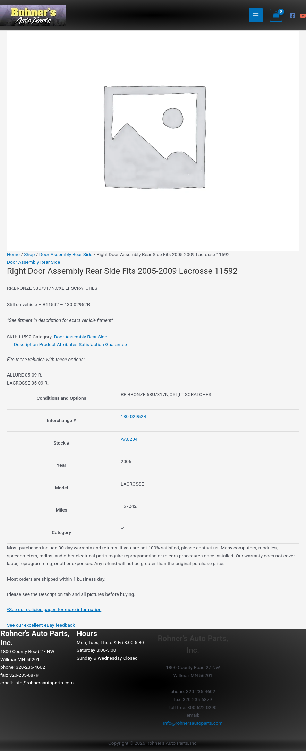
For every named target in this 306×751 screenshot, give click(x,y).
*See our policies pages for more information (54, 609)
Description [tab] (26, 344)
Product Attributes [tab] (58, 344)
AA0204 (129, 439)
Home (13, 254)
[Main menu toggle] (256, 15)
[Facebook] (292, 15)
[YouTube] (303, 15)
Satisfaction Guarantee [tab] (103, 344)
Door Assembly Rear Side (65, 254)
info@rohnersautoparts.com (44, 682)
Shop (29, 254)
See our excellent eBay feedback (41, 625)
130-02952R (133, 416)
